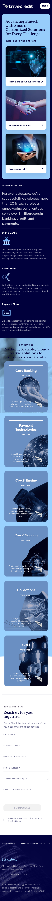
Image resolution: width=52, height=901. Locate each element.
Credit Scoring (26, 535)
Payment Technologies (26, 427)
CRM (26, 645)
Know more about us (20, 125)
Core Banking (26, 370)
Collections (26, 590)
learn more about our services (24, 81)
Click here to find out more (21, 41)
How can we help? (18, 169)
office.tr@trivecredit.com (14, 874)
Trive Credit (26, 376)
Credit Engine (26, 480)
